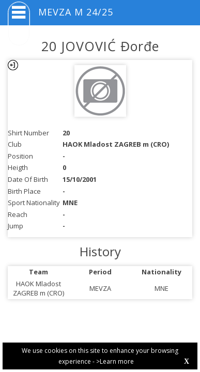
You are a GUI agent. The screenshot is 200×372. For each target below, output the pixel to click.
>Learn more (115, 361)
